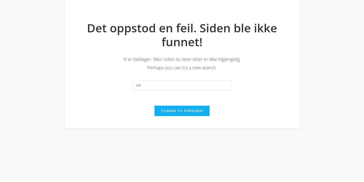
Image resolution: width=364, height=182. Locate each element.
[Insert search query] (182, 85)
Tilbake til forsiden (182, 110)
